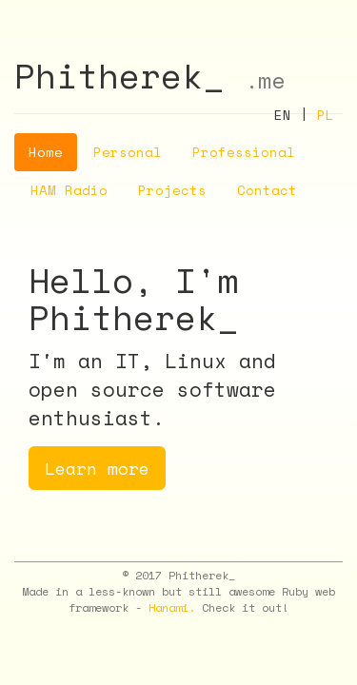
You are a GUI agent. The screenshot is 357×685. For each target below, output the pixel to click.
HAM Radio (69, 190)
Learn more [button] (97, 468)
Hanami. (172, 607)
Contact (267, 190)
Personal (127, 152)
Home (46, 152)
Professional (243, 152)
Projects (172, 190)
